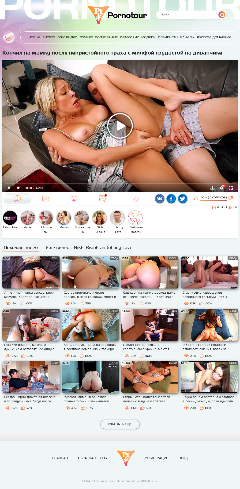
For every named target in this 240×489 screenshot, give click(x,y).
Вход (183, 458)
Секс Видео (67, 37)
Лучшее (86, 37)
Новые (34, 37)
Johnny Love (117, 222)
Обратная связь (92, 458)
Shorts (48, 37)
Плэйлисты (168, 37)
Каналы (187, 37)
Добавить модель (135, 222)
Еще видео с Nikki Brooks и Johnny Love (89, 247)
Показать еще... (120, 424)
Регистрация (156, 458)
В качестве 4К (82, 222)
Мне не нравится (231, 198)
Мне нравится (196, 198)
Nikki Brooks (100, 222)
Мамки (64, 220)
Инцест (28, 220)
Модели (148, 37)
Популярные (106, 37)
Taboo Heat (11, 220)
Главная (9, 37)
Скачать (212, 187)
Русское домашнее (214, 37)
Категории (129, 37)
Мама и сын (46, 222)
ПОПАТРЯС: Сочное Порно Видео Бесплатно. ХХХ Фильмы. (120, 481)
